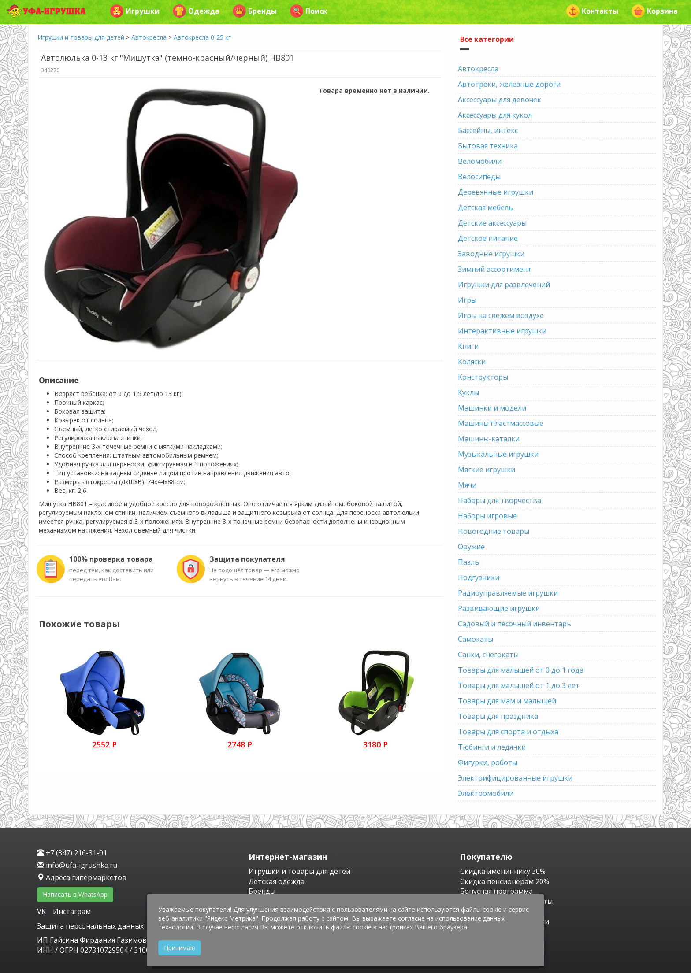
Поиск (308, 11)
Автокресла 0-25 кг (202, 37)
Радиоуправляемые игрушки (508, 593)
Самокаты (475, 639)
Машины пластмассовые (500, 423)
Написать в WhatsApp (75, 894)
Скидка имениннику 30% (503, 871)
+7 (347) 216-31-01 (72, 853)
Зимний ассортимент (494, 269)
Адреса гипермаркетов (81, 877)
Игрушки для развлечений (504, 284)
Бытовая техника (488, 146)
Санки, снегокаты (488, 654)
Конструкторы (483, 377)
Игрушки (135, 11)
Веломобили (480, 161)
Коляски (472, 361)
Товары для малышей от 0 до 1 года (520, 670)
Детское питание (488, 238)
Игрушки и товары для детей (80, 37)
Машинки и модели (492, 408)
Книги (468, 346)
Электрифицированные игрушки (515, 778)
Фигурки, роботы (487, 762)
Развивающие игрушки (499, 608)
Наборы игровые (487, 516)
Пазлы (469, 562)
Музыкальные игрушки (498, 454)
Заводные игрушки (491, 254)
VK (42, 911)
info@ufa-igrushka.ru (77, 865)
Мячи (467, 485)
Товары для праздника (498, 716)
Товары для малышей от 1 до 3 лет (519, 685)
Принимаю (179, 947)
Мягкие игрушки (486, 469)
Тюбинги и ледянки (492, 747)
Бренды (255, 11)
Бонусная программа (496, 891)
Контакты (592, 11)
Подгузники (478, 577)
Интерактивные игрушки (502, 331)
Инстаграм (72, 911)
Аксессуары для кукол (495, 115)
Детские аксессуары (492, 223)
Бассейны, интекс (488, 130)
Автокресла (149, 37)
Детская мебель (485, 207)
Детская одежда (277, 881)
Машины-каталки (489, 439)
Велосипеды (479, 176)
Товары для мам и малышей (507, 701)
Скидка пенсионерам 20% (504, 881)
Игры (467, 300)
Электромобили (485, 793)
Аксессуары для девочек (499, 99)
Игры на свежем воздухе (501, 315)
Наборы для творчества (499, 500)
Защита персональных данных (90, 926)
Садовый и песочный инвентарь (514, 624)
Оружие (471, 546)
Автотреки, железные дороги (509, 84)
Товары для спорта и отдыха (508, 731)
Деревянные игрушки (495, 192)
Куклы (468, 392)
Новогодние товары (493, 531)
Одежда (196, 11)
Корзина (655, 11)
